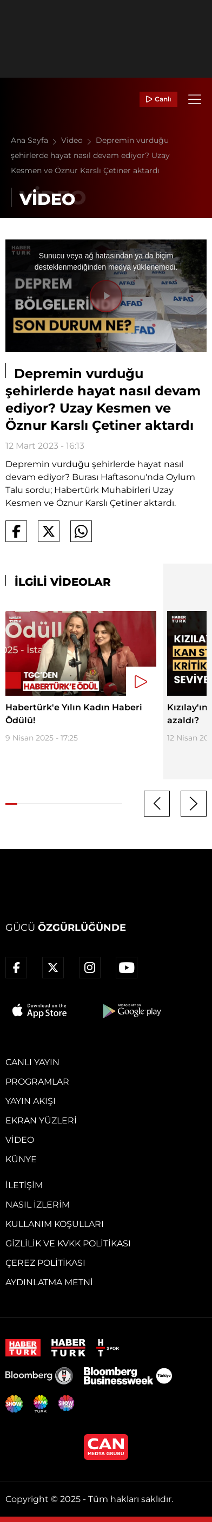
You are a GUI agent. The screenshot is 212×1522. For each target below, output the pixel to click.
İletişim (24, 1185)
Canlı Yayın (32, 1062)
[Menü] (194, 99)
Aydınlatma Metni (49, 1282)
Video (78, 140)
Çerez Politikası (45, 1263)
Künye (21, 1159)
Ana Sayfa (36, 140)
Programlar (37, 1082)
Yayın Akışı (30, 1101)
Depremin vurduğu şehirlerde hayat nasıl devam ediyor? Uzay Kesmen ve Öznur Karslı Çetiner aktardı (90, 155)
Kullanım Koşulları (54, 1224)
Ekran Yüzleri (41, 1120)
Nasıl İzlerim (37, 1204)
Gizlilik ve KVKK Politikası (68, 1243)
